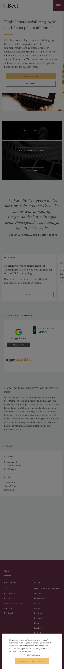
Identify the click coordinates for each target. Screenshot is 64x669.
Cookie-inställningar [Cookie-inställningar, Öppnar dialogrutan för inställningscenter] (32, 657)
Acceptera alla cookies (31, 662)
